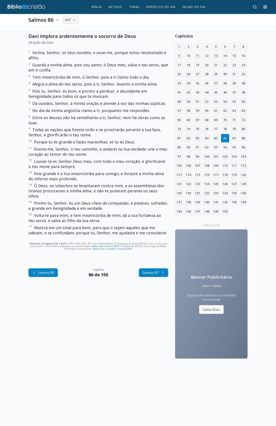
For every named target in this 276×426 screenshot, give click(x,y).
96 (243, 147)
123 (197, 184)
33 (179, 83)
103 (234, 156)
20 (207, 65)
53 (216, 102)
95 (234, 147)
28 (207, 74)
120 (243, 175)
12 (207, 56)
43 (197, 92)
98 (188, 156)
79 (234, 129)
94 (225, 147)
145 (179, 211)
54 (225, 102)
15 (234, 56)
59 (197, 111)
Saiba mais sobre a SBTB (105, 246)
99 (197, 156)
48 (243, 92)
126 (225, 184)
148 (206, 211)
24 (243, 65)
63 (234, 111)
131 (197, 193)
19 (197, 65)
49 (179, 102)
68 (207, 120)
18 (188, 65)
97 (179, 156)
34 (188, 83)
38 (225, 83)
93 (216, 147)
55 (234, 102)
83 (197, 138)
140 (206, 202)
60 (207, 111)
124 (206, 184)
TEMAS (134, 7)
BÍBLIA (96, 7)
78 (225, 129)
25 (179, 74)
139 (197, 202)
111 (234, 165)
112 (243, 165)
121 (179, 184)
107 (197, 165)
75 (197, 129)
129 (179, 193)
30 (225, 74)
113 (179, 175)
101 (215, 156)
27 (197, 74)
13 (216, 56)
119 (234, 175)
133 (215, 193)
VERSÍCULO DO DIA (160, 7)
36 (207, 83)
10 (188, 56)
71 (234, 120)
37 (216, 83)
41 (179, 92)
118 (225, 175)
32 (243, 74)
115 (197, 175)
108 (206, 165)
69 (216, 120)
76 (207, 129)
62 (225, 111)
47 (234, 92)
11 (197, 56)
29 (216, 74)
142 (225, 202)
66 (188, 120)
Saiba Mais (211, 309)
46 (225, 92)
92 (207, 147)
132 (206, 193)
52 (207, 102)
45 (216, 92)
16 (243, 56)
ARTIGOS (115, 7)
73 (179, 129)
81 (179, 138)
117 (215, 175)
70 (225, 120)
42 (188, 92)
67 (197, 120)
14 (225, 56)
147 (197, 211)
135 (234, 193)
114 (188, 175)
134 (225, 193)
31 (234, 74)
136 (243, 193)
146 (188, 211)
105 (179, 165)
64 (243, 111)
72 (243, 120)
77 (216, 129)
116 (206, 175)
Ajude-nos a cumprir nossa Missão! (113, 248)
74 (188, 129)
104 (243, 156)
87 (234, 138)
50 (188, 102)
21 (216, 65)
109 (215, 165)
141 (215, 202)
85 (216, 138)
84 (207, 138)
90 (188, 147)
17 (179, 65)
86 (225, 138)
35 (197, 83)
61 (216, 111)
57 (179, 111)
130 (188, 193)
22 (225, 65)
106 (188, 165)
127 (234, 184)
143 (234, 202)
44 (207, 92)
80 (243, 129)
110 (225, 165)
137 (179, 202)
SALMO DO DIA (193, 7)
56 (243, 102)
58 (188, 111)
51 (197, 102)
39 (234, 83)
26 (188, 74)
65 (179, 120)
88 (243, 138)
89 (179, 147)
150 (225, 211)
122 (188, 184)
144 (243, 202)
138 (188, 202)
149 (215, 211)
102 (225, 156)
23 (234, 65)
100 (206, 156)
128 (243, 184)
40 (243, 83)
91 (197, 147)
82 (188, 138)
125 (215, 184)
